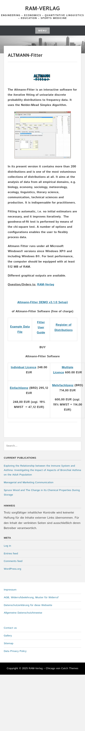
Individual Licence (23, 367)
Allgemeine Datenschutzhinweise (23, 613)
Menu (42, 31)
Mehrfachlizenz (62, 385)
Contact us (10, 628)
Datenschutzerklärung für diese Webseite (28, 605)
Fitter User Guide (41, 327)
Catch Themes (69, 668)
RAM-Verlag (42, 8)
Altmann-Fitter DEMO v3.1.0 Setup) (42, 302)
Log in (7, 546)
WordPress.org (12, 569)
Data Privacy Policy (15, 651)
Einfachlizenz (19, 388)
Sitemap (8, 643)
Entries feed (11, 553)
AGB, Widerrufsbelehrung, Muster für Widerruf (31, 597)
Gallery (8, 636)
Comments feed (13, 561)
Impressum (10, 590)
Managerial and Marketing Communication (28, 482)
